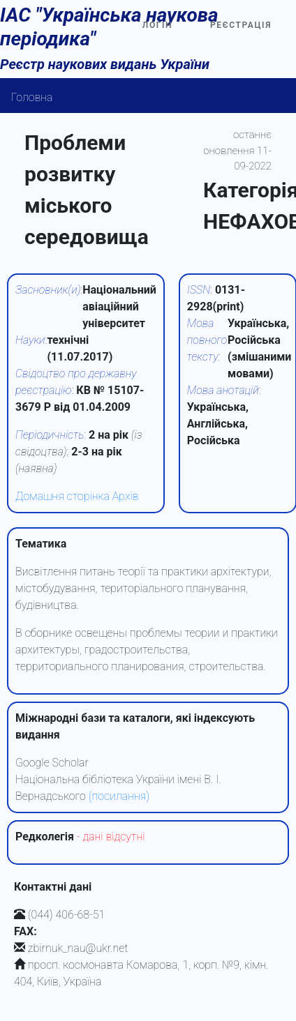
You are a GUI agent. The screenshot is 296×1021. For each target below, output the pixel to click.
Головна (32, 97)
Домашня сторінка (62, 496)
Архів (125, 496)
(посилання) (119, 796)
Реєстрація (241, 25)
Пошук (28, 125)
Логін (157, 25)
